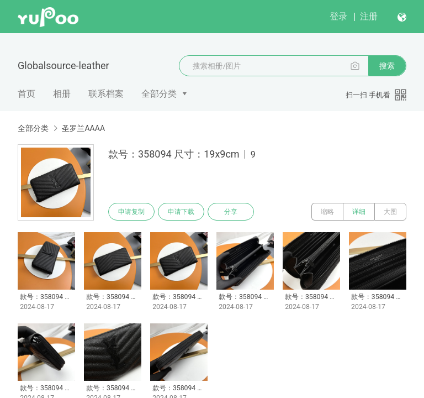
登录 (338, 16)
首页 (26, 93)
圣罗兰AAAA (83, 128)
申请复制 (131, 212)
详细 (358, 212)
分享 (230, 212)
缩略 (327, 212)
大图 (390, 212)
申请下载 (181, 212)
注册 (369, 16)
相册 (62, 93)
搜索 (387, 65)
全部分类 (159, 93)
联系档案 (106, 93)
